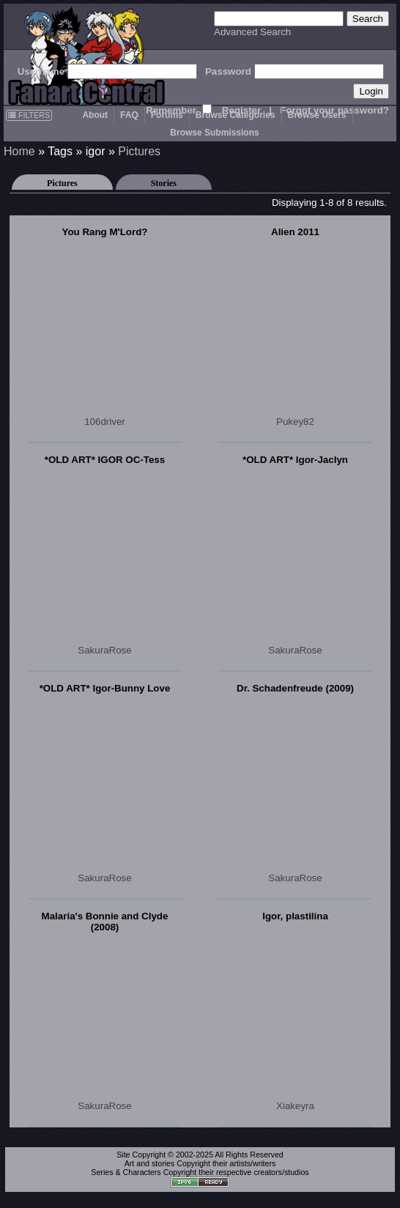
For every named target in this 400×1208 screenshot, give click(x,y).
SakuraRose (104, 650)
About (95, 115)
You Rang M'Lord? (105, 231)
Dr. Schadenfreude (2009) (295, 688)
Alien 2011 (295, 231)
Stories (164, 183)
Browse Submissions (214, 132)
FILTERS (29, 115)
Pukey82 (295, 421)
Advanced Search (252, 31)
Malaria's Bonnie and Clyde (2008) (105, 922)
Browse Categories (235, 115)
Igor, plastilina (295, 916)
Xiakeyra (295, 1105)
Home (19, 151)
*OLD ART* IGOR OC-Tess (105, 459)
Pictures (139, 151)
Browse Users (317, 115)
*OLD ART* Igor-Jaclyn (295, 459)
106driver (104, 421)
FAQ (129, 115)
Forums (167, 115)
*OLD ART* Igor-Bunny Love (105, 688)
